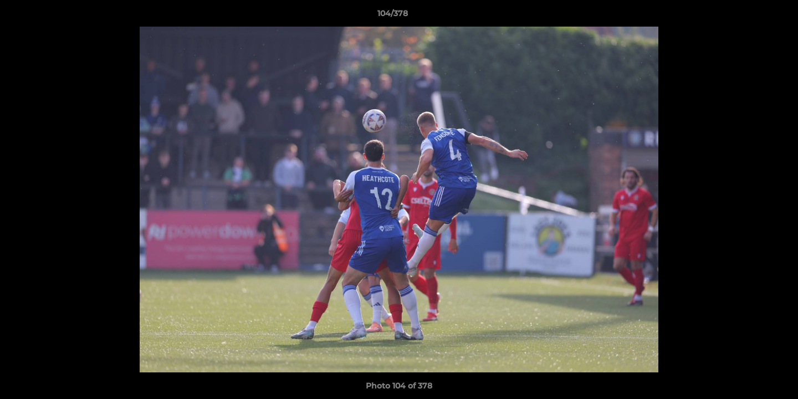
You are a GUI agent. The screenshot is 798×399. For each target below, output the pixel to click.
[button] (751, 16)
